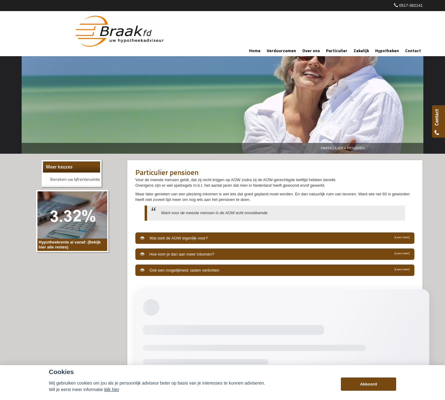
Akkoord (368, 384)
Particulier (332, 148)
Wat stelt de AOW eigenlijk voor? (274, 237)
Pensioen (356, 148)
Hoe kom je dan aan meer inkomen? (274, 254)
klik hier (111, 389)
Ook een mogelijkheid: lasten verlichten (274, 270)
